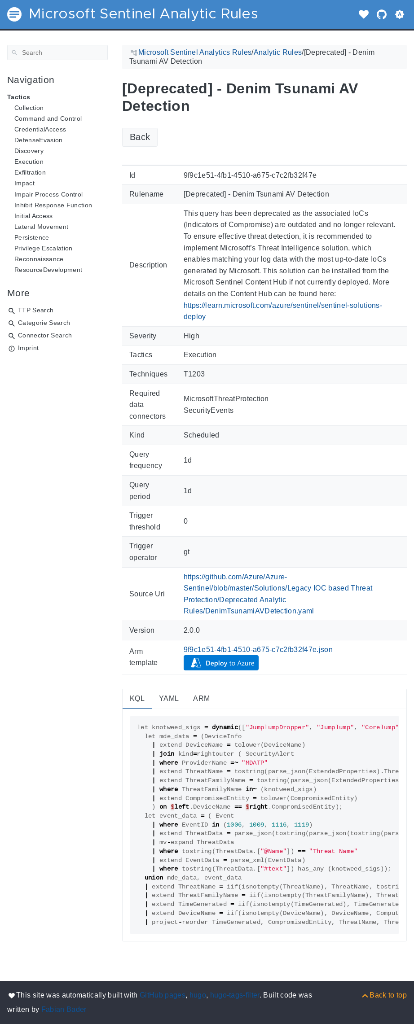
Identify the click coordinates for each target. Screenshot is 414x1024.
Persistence (31, 237)
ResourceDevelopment (48, 269)
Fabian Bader (64, 1009)
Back (140, 137)
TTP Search (35, 310)
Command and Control (48, 118)
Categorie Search (44, 322)
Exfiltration (30, 172)
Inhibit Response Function (53, 205)
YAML (169, 698)
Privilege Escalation (43, 248)
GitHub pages (162, 995)
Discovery (29, 150)
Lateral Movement (41, 226)
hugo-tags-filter (235, 995)
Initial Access (33, 215)
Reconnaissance (39, 259)
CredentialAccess (40, 129)
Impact (24, 183)
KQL (137, 698)
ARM (201, 698)
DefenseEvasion (38, 140)
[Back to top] (384, 995)
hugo (197, 995)
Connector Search (45, 335)
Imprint (28, 347)
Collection (29, 107)
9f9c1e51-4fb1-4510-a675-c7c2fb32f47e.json (258, 649)
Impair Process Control (48, 194)
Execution (29, 161)
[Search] (57, 52)
